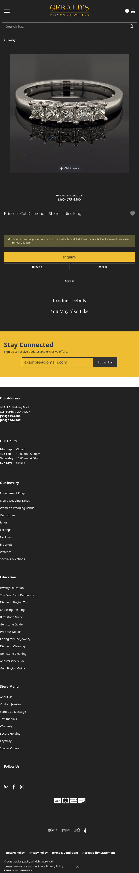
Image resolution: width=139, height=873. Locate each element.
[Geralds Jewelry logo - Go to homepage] (69, 11)
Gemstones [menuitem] (7, 515)
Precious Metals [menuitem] (10, 632)
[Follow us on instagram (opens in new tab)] (22, 787)
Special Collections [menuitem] (12, 559)
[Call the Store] (10, 416)
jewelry (11, 40)
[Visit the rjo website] (77, 830)
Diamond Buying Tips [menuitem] (14, 602)
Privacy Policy (38, 853)
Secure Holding (10, 733)
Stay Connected (28, 345)
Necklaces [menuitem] (6, 537)
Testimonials (8, 719)
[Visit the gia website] (52, 830)
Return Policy (15, 853)
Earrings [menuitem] (5, 530)
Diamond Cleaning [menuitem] (12, 646)
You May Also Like (70, 311)
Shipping (37, 266)
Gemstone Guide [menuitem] (11, 624)
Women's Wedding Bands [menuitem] (17, 508)
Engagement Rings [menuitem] (12, 493)
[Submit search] (132, 26)
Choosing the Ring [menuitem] (12, 610)
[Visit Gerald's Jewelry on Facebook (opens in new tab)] (13, 787)
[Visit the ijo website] (65, 830)
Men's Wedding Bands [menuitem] (15, 500)
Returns (102, 266)
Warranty (6, 726)
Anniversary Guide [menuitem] (12, 661)
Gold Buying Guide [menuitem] (12, 668)
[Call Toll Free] (10, 420)
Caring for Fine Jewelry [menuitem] (15, 639)
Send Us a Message (13, 712)
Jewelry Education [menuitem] (12, 588)
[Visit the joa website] (87, 830)
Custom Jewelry (10, 704)
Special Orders (10, 748)
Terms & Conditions (65, 853)
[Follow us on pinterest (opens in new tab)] (6, 787)
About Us (6, 697)
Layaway (6, 741)
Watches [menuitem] (5, 552)
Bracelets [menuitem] (6, 544)
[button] (127, 11)
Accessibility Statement (98, 853)
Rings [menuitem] (3, 522)
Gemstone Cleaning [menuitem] (13, 653)
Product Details (69, 300)
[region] (69, 119)
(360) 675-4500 (69, 199)
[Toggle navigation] (7, 11)
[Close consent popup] (77, 866)
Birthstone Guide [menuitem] (11, 617)
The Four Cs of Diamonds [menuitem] (17, 595)
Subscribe (105, 362)
